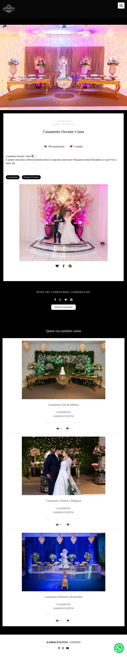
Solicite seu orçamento (63, 307)
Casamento (13, 177)
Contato (75, 642)
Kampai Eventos (31, 177)
